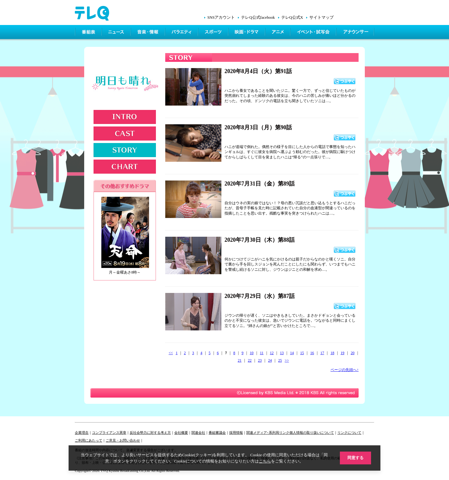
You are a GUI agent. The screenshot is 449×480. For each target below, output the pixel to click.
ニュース (116, 33)
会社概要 (181, 432)
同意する (355, 457)
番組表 (88, 33)
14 (292, 353)
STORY (125, 150)
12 (271, 353)
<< (171, 353)
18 (332, 353)
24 (270, 360)
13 (282, 353)
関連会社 (198, 432)
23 (260, 360)
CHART (125, 167)
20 (353, 353)
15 (302, 353)
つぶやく (344, 81)
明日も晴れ (125, 85)
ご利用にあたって (88, 440)
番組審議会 (217, 432)
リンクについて (349, 432)
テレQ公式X (292, 17)
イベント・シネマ (314, 33)
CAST (125, 133)
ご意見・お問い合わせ (123, 440)
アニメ (278, 33)
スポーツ (214, 33)
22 (250, 360)
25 (280, 360)
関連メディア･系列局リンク (267, 432)
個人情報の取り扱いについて (311, 432)
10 (251, 353)
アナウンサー (355, 33)
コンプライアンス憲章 (109, 432)
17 (322, 353)
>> (287, 360)
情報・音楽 (148, 33)
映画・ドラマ (247, 33)
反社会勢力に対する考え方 (150, 432)
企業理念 (82, 432)
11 (261, 353)
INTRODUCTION (125, 117)
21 (239, 360)
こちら (265, 460)
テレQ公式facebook (258, 17)
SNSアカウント (221, 17)
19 (342, 353)
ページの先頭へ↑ (345, 370)
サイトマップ (321, 17)
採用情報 (236, 432)
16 (312, 353)
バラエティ (182, 33)
